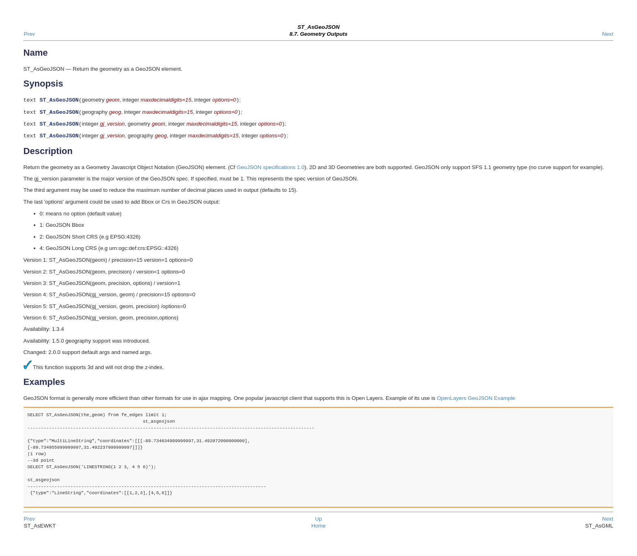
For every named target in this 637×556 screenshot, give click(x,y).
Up (318, 522)
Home (318, 529)
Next (607, 34)
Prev (29, 34)
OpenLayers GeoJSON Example (476, 401)
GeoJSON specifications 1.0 (271, 170)
